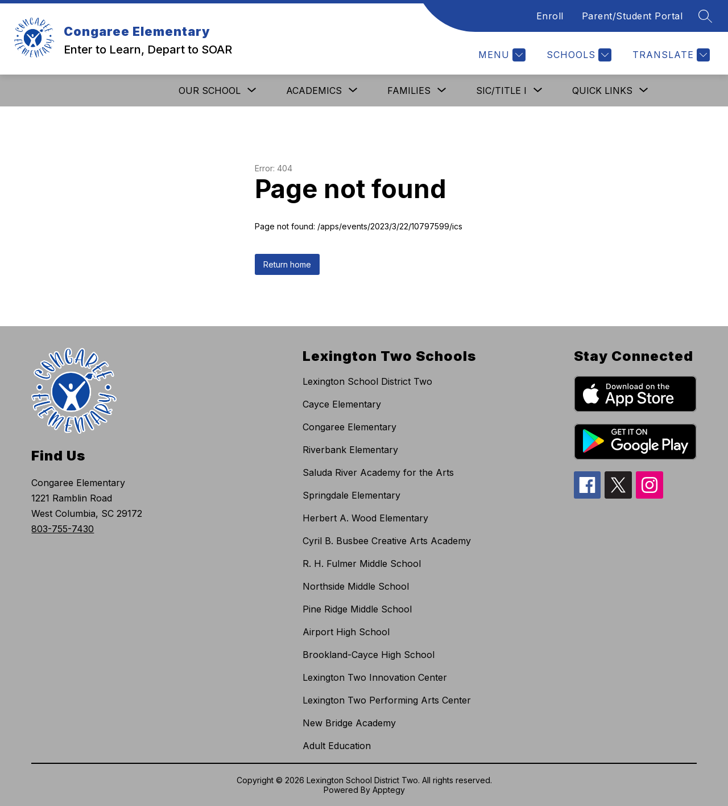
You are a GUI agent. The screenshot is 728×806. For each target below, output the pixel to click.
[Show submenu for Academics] (314, 90)
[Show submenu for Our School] (210, 90)
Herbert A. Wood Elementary (365, 518)
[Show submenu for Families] (409, 90)
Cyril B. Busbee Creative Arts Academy (387, 540)
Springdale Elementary (351, 495)
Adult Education (337, 745)
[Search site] (705, 16)
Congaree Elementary (349, 427)
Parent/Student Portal (632, 16)
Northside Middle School (356, 586)
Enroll (550, 16)
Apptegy (389, 790)
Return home (287, 264)
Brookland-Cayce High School (369, 654)
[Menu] (500, 55)
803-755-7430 (62, 528)
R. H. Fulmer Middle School (362, 563)
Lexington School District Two (367, 381)
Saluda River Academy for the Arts (378, 472)
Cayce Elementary (342, 404)
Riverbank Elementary (350, 449)
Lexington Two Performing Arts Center (387, 700)
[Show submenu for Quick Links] (602, 90)
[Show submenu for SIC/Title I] (501, 90)
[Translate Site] (670, 55)
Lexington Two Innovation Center (375, 677)
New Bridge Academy (349, 723)
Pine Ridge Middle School (357, 609)
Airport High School (346, 632)
